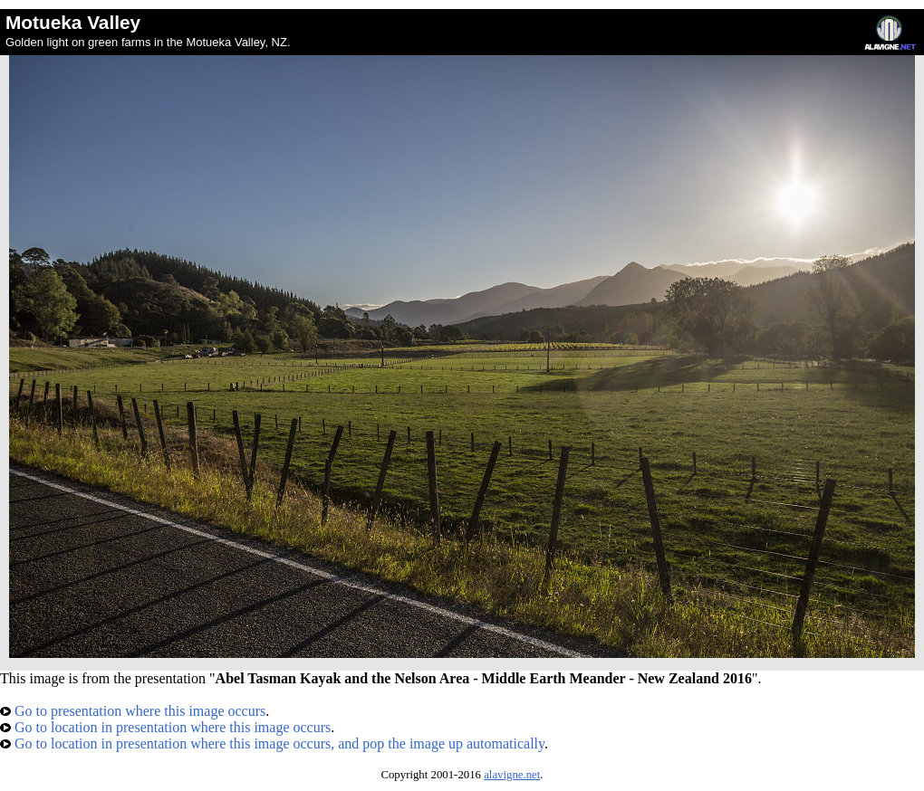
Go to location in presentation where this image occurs (165, 727)
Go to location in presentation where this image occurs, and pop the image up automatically (272, 743)
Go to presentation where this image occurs (132, 711)
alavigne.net (512, 774)
